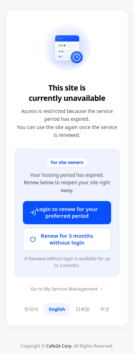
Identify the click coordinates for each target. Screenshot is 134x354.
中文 (105, 309)
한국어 (31, 309)
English (57, 309)
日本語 (83, 309)
